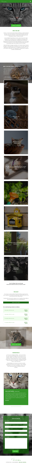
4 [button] (15, 406)
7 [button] (19, 406)
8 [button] (20, 406)
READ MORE (7, 400)
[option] (16, 389)
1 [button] (11, 406)
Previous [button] (2, 388)
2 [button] (12, 406)
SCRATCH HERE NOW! (16, 344)
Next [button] (29, 388)
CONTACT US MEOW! (16, 25)
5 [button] (16, 406)
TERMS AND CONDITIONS (22, 462)
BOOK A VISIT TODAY (16, 302)
